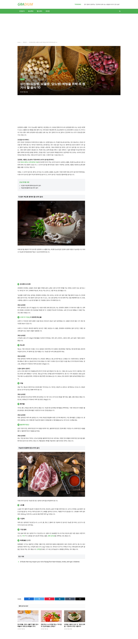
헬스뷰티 (39, 11)
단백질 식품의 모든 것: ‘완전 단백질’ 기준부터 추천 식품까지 (74, 625)
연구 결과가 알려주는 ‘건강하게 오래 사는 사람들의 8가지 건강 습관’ (102, 4)
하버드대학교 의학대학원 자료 (29, 162)
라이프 (48, 11)
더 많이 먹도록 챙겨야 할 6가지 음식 (31, 185)
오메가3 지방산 (25, 317)
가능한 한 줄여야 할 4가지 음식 (29, 188)
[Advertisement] (69, 27)
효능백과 (30, 11)
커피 (23, 536)
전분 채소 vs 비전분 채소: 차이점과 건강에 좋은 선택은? (51, 625)
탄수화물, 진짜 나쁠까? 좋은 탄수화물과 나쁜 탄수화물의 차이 (28, 625)
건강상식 (22, 11)
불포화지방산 (24, 424)
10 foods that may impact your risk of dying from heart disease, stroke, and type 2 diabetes (50, 562)
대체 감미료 (51, 536)
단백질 (39, 549)
